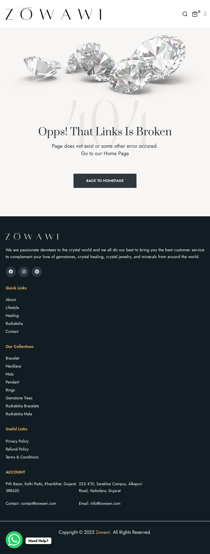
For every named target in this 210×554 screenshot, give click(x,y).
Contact (12, 331)
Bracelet (12, 358)
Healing (12, 315)
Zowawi (103, 532)
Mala (10, 374)
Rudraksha (14, 323)
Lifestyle (12, 307)
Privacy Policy (17, 441)
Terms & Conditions (22, 457)
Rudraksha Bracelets (22, 406)
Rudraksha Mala (19, 414)
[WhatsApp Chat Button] (14, 539)
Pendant (12, 382)
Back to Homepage (105, 180)
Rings (10, 390)
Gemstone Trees (19, 398)
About (11, 299)
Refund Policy (17, 449)
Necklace (13, 366)
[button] (205, 13)
